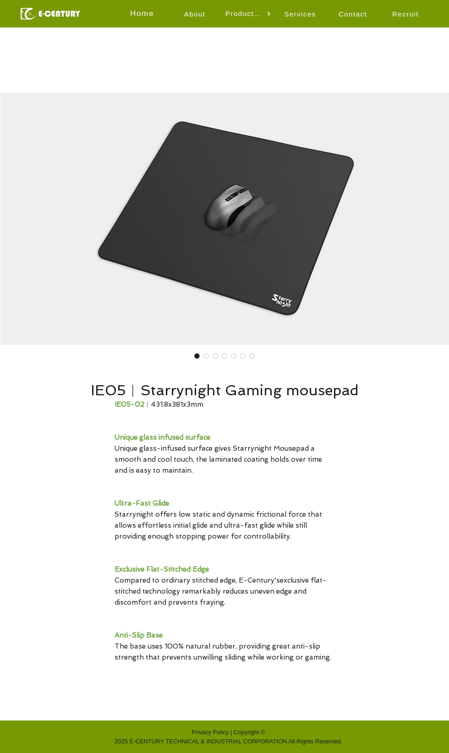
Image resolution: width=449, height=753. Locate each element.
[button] (248, 14)
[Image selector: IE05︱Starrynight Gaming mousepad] (197, 355)
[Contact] (354, 14)
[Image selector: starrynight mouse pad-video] (215, 355)
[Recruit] (406, 14)
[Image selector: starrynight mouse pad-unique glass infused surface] (224, 355)
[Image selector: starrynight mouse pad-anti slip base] (252, 355)
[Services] (301, 14)
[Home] (143, 14)
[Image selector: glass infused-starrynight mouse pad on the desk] (206, 355)
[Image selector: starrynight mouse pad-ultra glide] (233, 355)
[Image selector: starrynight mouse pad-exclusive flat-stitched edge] (242, 355)
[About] (196, 14)
